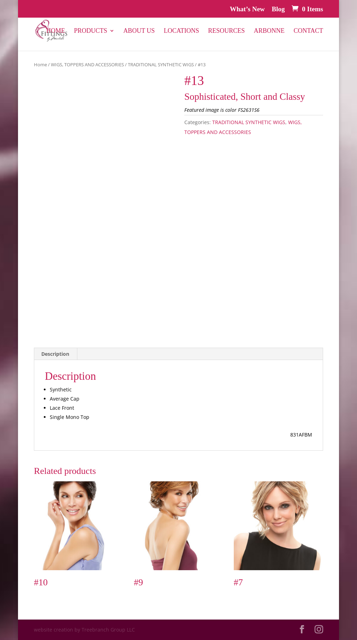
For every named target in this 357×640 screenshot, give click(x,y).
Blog (278, 9)
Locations (181, 31)
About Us (139, 31)
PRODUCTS (90, 31)
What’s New (247, 9)
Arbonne (269, 31)
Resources (226, 31)
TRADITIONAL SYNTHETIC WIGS (161, 64)
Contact (308, 31)
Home (55, 31)
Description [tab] (55, 354)
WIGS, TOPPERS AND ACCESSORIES (87, 64)
